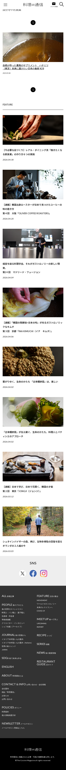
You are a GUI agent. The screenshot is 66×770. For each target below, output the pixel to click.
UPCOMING (41, 623)
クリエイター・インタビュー (13, 623)
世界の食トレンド (9, 646)
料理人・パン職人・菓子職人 (13, 612)
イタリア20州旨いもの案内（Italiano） (17, 643)
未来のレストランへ (45, 607)
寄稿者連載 (6, 619)
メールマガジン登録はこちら (13, 728)
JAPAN (4, 650)
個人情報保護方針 (9, 715)
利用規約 (5, 712)
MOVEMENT (42, 600)
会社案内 (5, 689)
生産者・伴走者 (8, 616)
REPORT (40, 627)
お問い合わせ (7, 699)
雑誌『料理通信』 (9, 692)
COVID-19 (41, 611)
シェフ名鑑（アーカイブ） (12, 626)
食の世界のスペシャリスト (12, 609)
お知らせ (5, 696)
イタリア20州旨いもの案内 (12, 639)
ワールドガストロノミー (46, 604)
